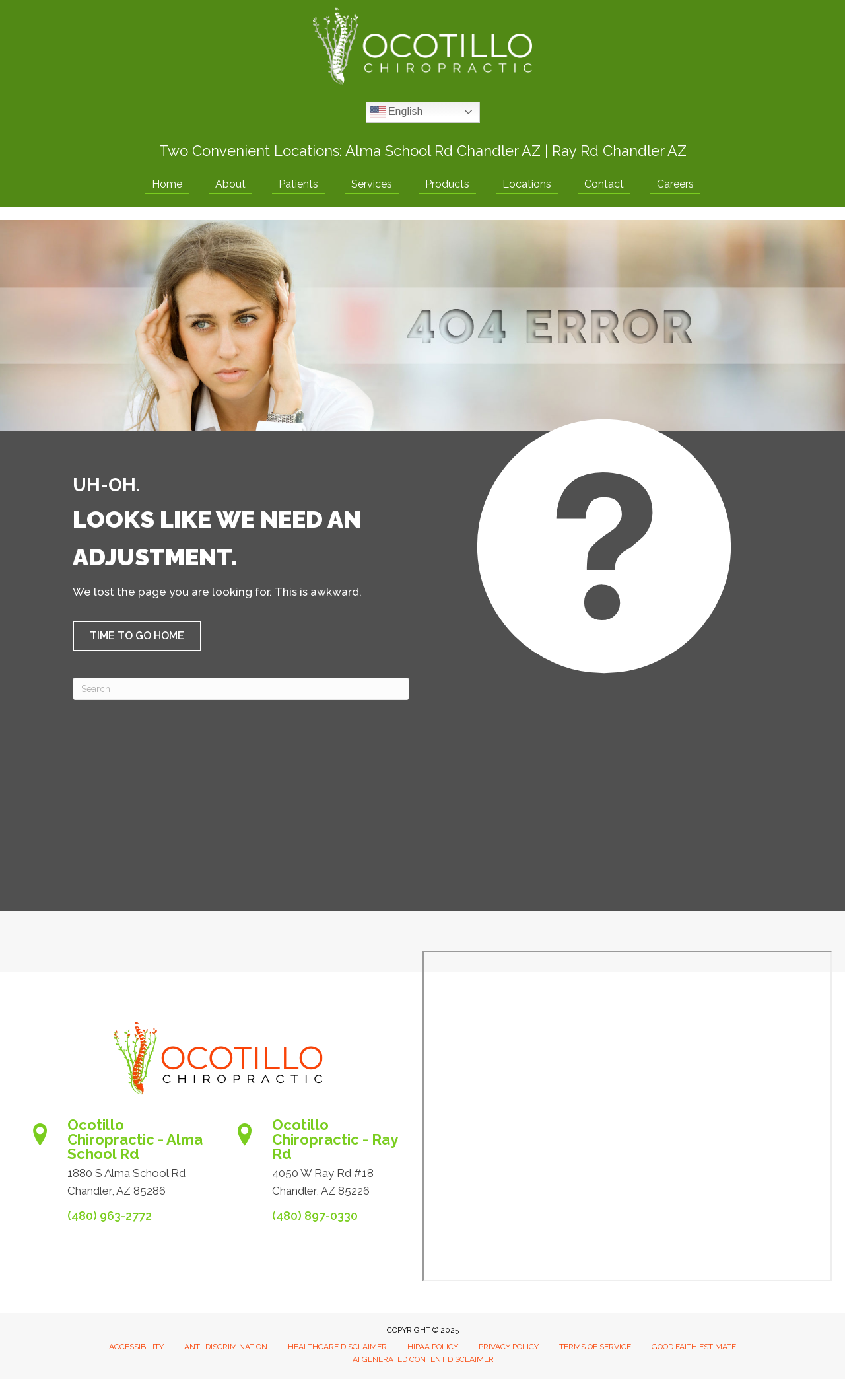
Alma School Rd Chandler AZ (443, 150)
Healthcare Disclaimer (337, 1346)
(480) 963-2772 (109, 1215)
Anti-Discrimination (225, 1346)
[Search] (241, 689)
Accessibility (136, 1346)
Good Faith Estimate (694, 1346)
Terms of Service (595, 1346)
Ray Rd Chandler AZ (619, 150)
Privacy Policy (509, 1346)
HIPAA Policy (432, 1346)
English (396, 112)
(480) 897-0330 (315, 1215)
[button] (137, 636)
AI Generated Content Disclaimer (423, 1359)
